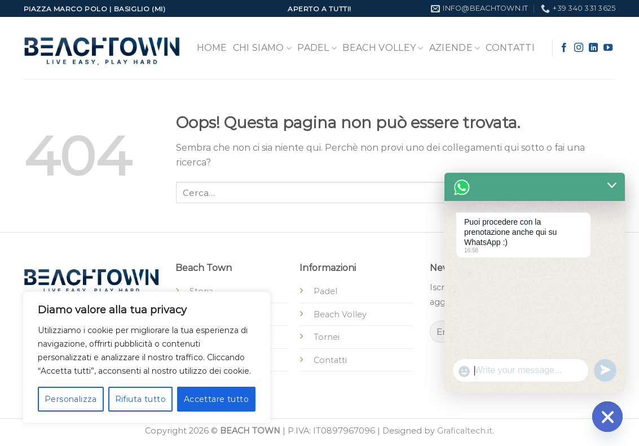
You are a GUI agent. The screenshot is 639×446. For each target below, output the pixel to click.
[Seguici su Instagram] (578, 48)
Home (212, 47)
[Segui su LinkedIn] (593, 48)
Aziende (455, 48)
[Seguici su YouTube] (607, 48)
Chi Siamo (262, 48)
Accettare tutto (216, 399)
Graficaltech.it (464, 431)
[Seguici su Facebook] (564, 48)
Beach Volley (382, 48)
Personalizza (71, 399)
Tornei (327, 337)
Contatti (510, 47)
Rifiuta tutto (140, 399)
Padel (317, 48)
